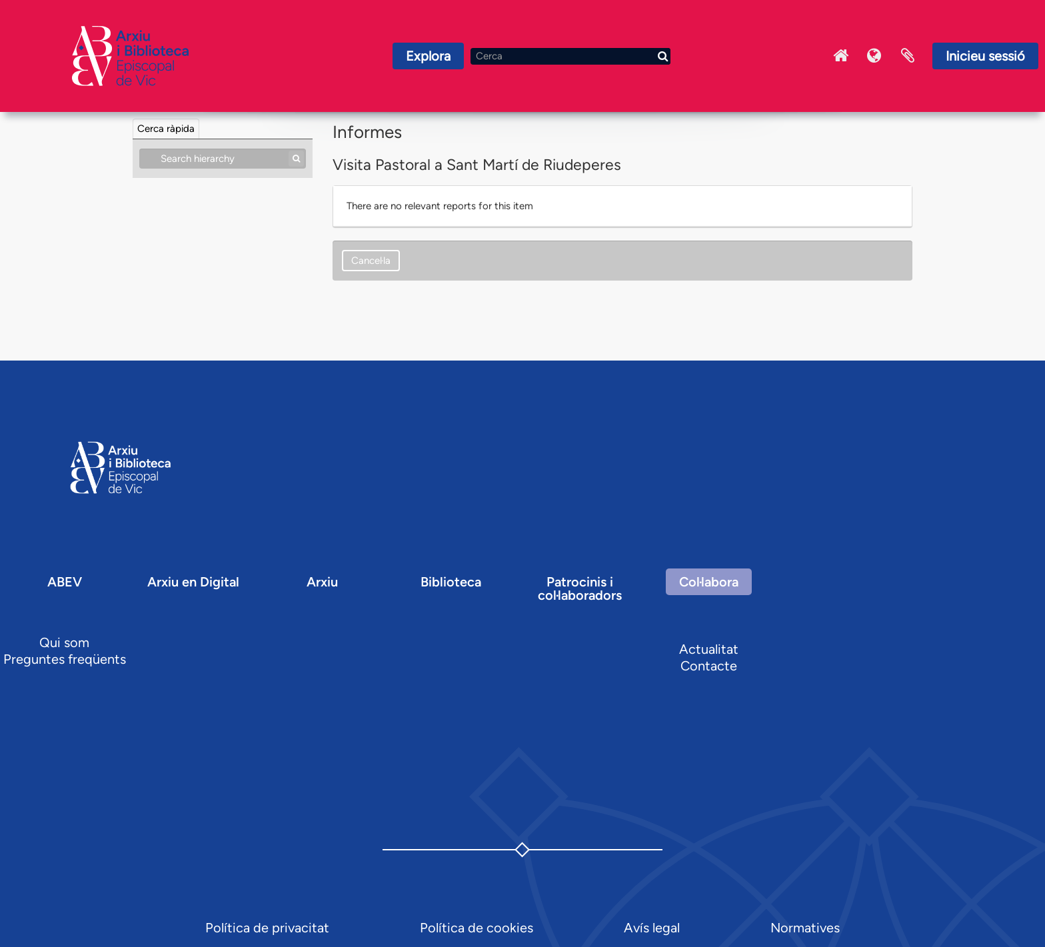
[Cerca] (570, 56)
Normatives (805, 928)
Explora (428, 56)
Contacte (708, 666)
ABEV (64, 582)
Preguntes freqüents (64, 659)
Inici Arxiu (841, 56)
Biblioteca (451, 582)
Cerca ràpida (166, 129)
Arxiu (322, 582)
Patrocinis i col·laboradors (580, 588)
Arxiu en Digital (193, 582)
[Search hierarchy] (222, 159)
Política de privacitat (267, 928)
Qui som (64, 642)
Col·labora (708, 582)
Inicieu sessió (985, 56)
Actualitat (708, 649)
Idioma (874, 56)
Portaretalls (907, 56)
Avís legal (652, 928)
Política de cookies (476, 928)
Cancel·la (371, 261)
